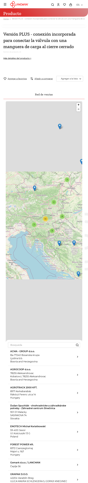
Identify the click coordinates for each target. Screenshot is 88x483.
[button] (34, 188)
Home (6, 19)
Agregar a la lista (72, 79)
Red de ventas (44, 94)
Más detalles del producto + (17, 58)
